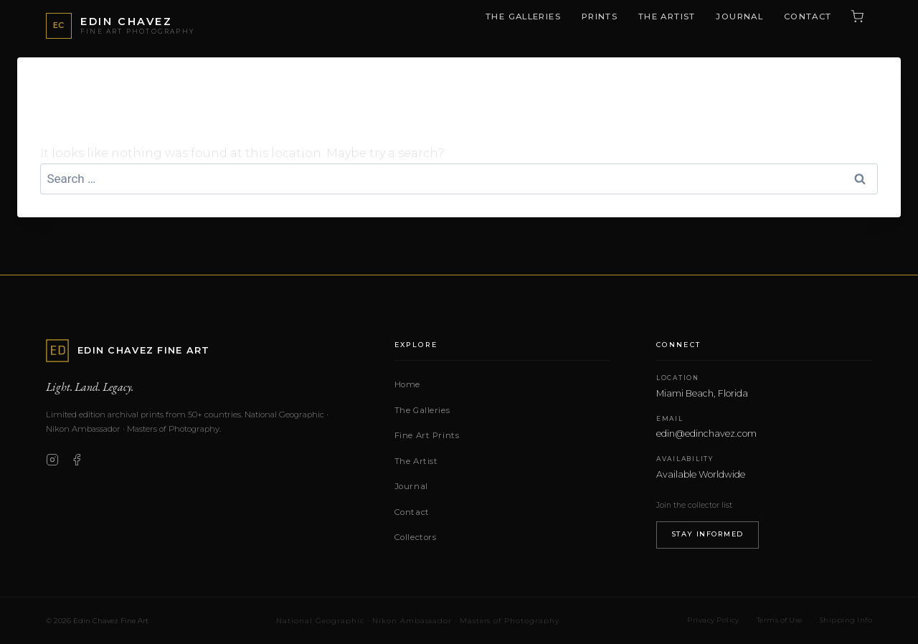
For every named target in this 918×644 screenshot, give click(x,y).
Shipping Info (846, 620)
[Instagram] (52, 459)
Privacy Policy (713, 620)
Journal (739, 16)
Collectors (415, 537)
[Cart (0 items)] (857, 16)
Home (407, 384)
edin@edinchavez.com (706, 433)
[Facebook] (76, 459)
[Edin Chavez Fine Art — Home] (120, 26)
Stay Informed (707, 534)
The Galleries (523, 16)
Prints (599, 16)
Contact (808, 16)
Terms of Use (780, 620)
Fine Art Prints (427, 435)
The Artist (667, 16)
